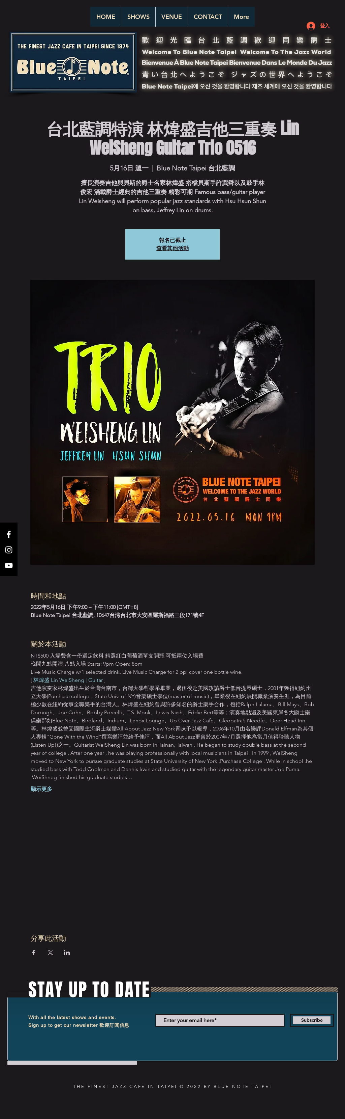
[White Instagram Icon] (8, 550)
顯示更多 (41, 789)
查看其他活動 (172, 248)
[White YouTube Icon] (8, 565)
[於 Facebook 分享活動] (34, 952)
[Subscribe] (312, 1020)
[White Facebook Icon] (8, 534)
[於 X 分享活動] (50, 952)
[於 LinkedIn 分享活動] (67, 952)
